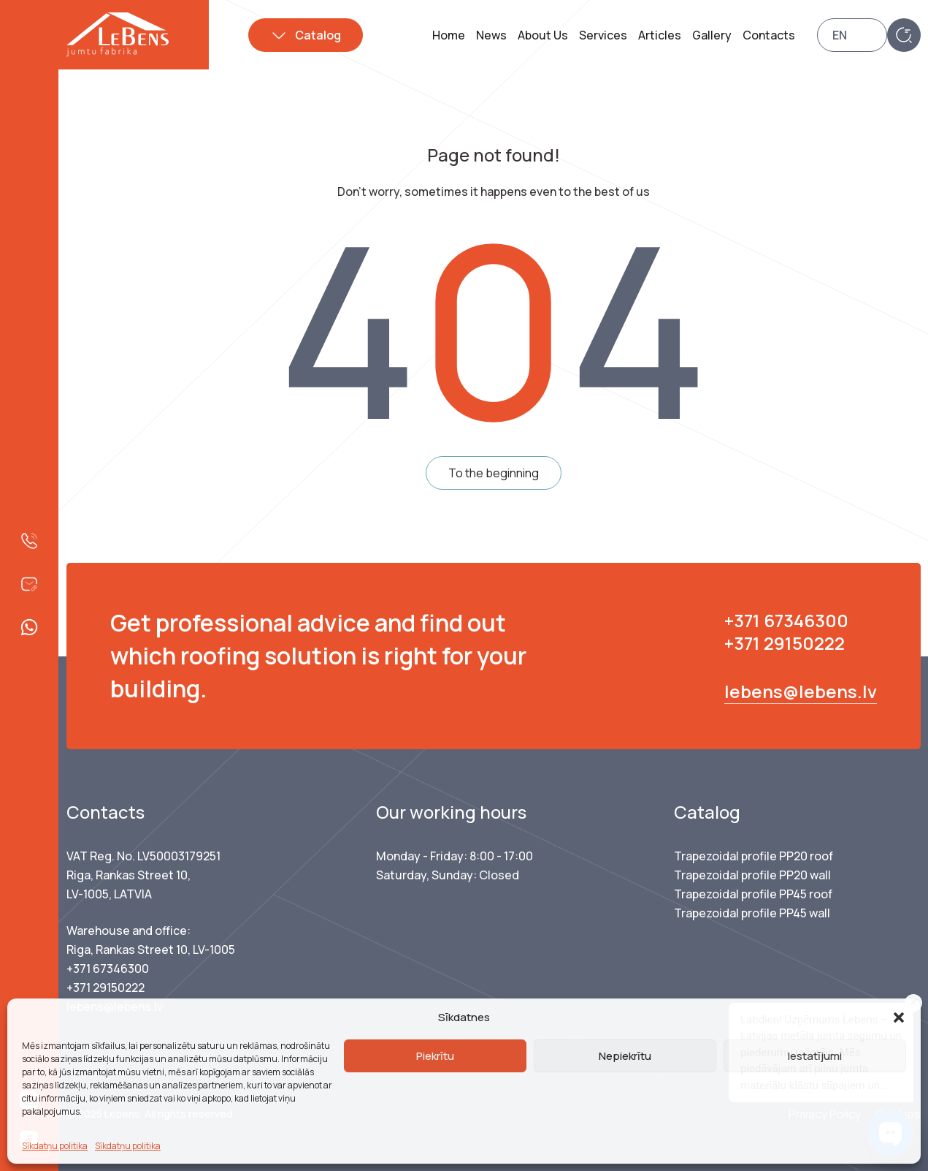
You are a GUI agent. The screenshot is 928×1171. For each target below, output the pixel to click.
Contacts (769, 35)
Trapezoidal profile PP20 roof (753, 856)
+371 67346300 (786, 620)
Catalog (318, 35)
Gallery (712, 35)
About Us (543, 35)
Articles (659, 35)
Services (603, 35)
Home (448, 35)
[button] (898, 1017)
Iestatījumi (815, 1056)
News (491, 35)
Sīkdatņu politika (55, 1146)
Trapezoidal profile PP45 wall (752, 913)
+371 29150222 (784, 643)
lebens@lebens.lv (800, 691)
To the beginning (493, 473)
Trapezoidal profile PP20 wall (752, 875)
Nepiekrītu (625, 1056)
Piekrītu (435, 1056)
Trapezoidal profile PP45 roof (753, 894)
